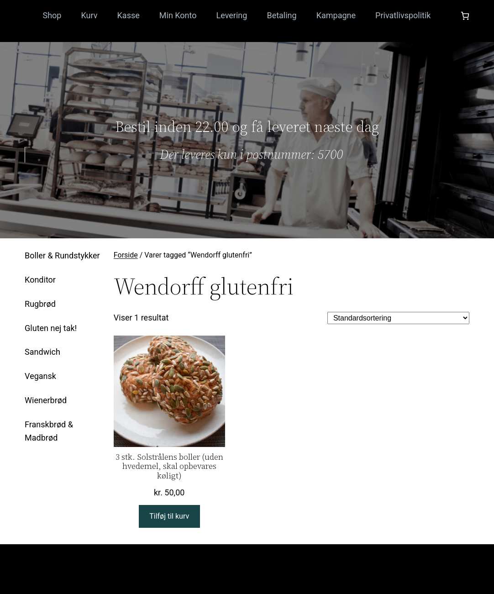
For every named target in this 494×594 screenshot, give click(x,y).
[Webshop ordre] (398, 318)
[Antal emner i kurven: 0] (465, 15)
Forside (126, 255)
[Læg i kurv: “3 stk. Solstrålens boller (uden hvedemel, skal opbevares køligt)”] (169, 516)
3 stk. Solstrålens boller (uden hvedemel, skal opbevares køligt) (169, 466)
